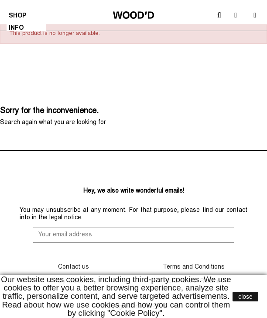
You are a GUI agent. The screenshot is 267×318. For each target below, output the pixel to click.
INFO (17, 29)
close (245, 296)
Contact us (73, 267)
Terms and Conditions (194, 267)
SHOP (18, 17)
